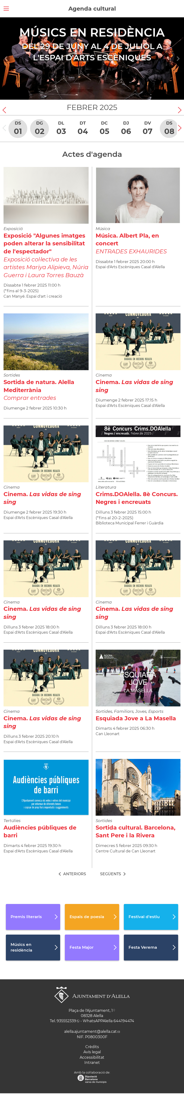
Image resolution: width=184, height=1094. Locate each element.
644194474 (124, 1021)
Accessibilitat (92, 1057)
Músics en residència (92, 32)
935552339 (66, 1021)
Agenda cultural (92, 8)
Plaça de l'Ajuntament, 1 (91, 1010)
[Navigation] (6, 58)
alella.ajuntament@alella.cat (90, 1031)
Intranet (92, 1062)
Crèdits (92, 1047)
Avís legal (92, 1052)
